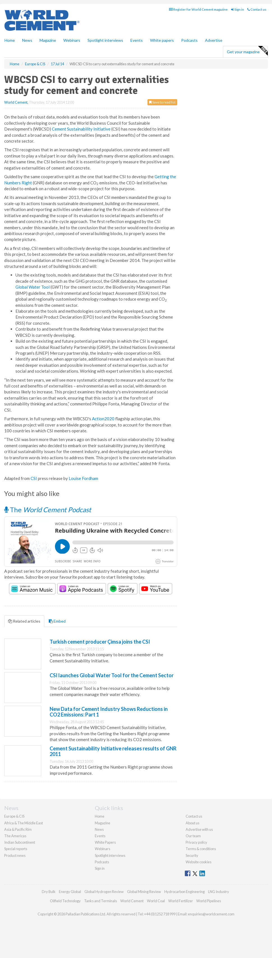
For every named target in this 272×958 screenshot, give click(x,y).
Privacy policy (196, 842)
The (47, 509)
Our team (193, 836)
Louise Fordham (83, 478)
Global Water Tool (32, 286)
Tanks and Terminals (100, 901)
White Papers (105, 842)
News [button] (27, 40)
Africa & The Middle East (23, 823)
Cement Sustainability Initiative (81, 128)
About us (192, 823)
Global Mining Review (144, 891)
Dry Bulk (49, 891)
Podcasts (189, 40)
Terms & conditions (201, 848)
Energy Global (70, 891)
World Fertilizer (180, 901)
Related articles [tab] (24, 621)
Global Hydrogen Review (104, 891)
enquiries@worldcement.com (211, 914)
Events (136, 40)
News (99, 829)
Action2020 (103, 418)
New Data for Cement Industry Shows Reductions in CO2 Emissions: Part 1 (109, 712)
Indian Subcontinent (19, 842)
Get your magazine (247, 51)
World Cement (15, 102)
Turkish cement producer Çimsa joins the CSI (100, 642)
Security (192, 855)
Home (9, 40)
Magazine (48, 40)
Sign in (237, 9)
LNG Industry (218, 891)
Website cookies (198, 862)
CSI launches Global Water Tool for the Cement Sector (112, 675)
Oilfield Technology (65, 901)
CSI (34, 478)
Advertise (213, 40)
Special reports (15, 848)
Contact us (256, 9)
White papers (162, 40)
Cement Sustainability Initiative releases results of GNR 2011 (113, 751)
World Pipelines (208, 901)
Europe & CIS (14, 816)
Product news (15, 855)
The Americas (15, 836)
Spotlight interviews (105, 40)
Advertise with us (199, 829)
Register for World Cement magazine (198, 9)
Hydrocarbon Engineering (184, 891)
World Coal (156, 901)
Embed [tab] (57, 621)
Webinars (71, 40)
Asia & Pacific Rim (18, 829)
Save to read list (162, 102)
